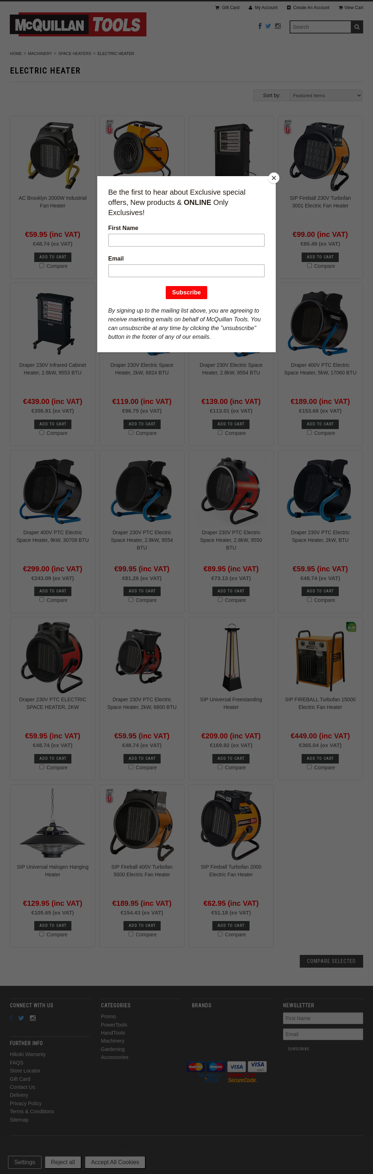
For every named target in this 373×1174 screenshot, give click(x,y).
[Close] (273, 177)
